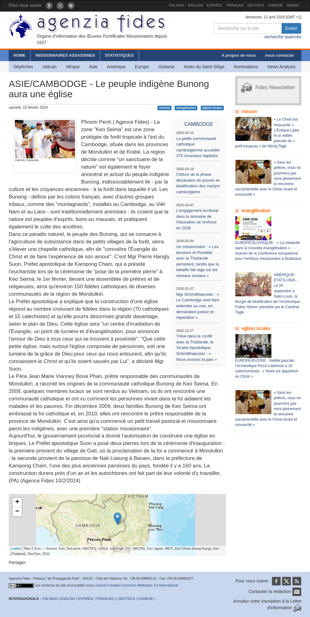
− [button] (17, 511)
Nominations (246, 66)
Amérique (116, 66)
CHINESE (275, 5)
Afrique (73, 66)
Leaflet (15, 548)
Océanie (166, 66)
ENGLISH (195, 5)
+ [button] (17, 502)
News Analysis (281, 66)
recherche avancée (282, 36)
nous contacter (279, 55)
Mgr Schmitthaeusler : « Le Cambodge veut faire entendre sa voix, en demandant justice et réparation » (197, 306)
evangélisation (186, 107)
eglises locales (212, 107)
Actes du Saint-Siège (204, 66)
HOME (19, 55)
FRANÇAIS (235, 5)
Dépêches (23, 66)
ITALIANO (176, 5)
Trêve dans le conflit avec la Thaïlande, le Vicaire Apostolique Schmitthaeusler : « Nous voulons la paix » (196, 347)
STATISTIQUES (119, 55)
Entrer (291, 28)
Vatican (49, 66)
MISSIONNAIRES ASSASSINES (65, 55)
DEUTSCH (255, 5)
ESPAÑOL (215, 5)
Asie (93, 66)
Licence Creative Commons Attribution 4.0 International (136, 585)
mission (164, 107)
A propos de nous (239, 55)
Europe (142, 66)
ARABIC (293, 5)
